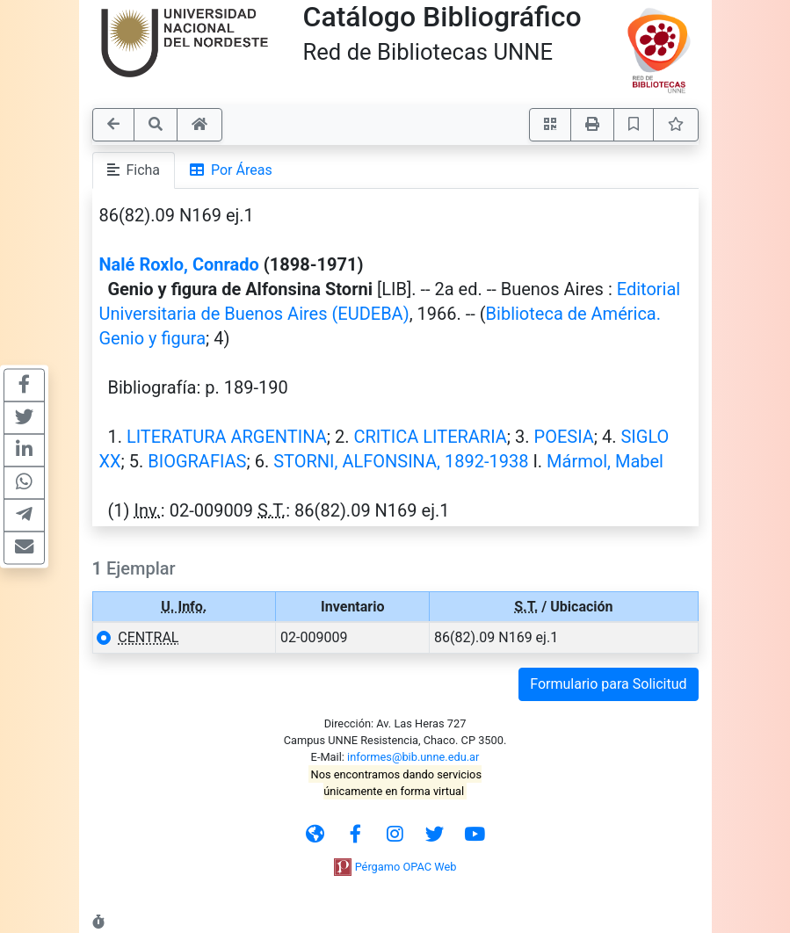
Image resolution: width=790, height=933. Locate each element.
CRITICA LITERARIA (429, 436)
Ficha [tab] (134, 170)
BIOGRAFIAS (197, 461)
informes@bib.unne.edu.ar (413, 756)
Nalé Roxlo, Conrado (179, 264)
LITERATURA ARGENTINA (227, 436)
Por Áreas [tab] (231, 170)
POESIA (564, 436)
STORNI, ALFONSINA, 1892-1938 (400, 461)
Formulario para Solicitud (608, 684)
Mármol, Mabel (605, 461)
